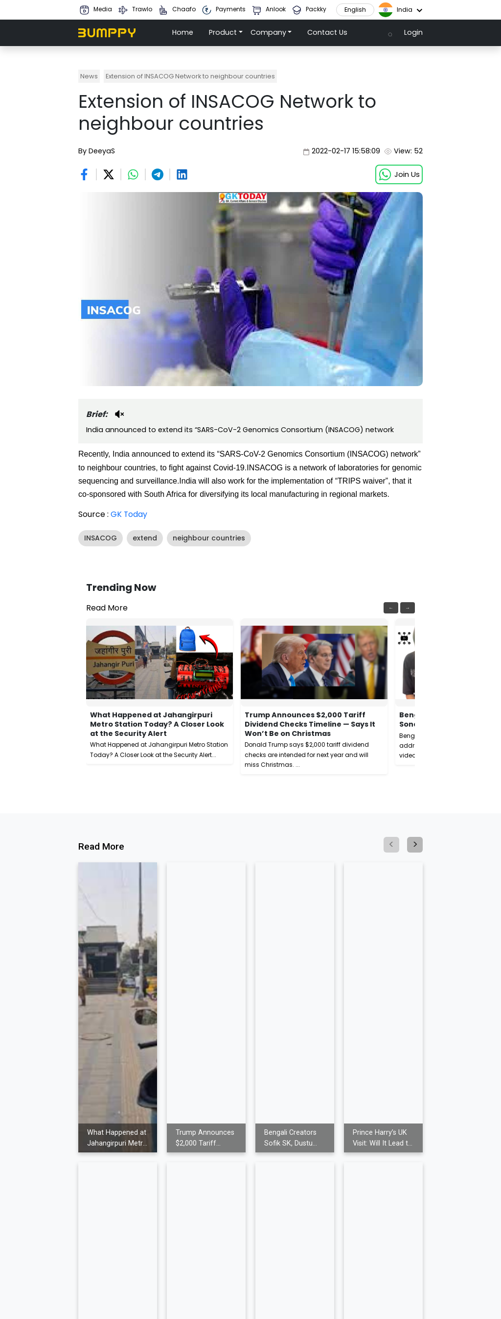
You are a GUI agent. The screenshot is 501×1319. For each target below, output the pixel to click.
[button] (226, 32)
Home (182, 32)
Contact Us (327, 32)
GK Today (129, 514)
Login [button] (413, 32)
